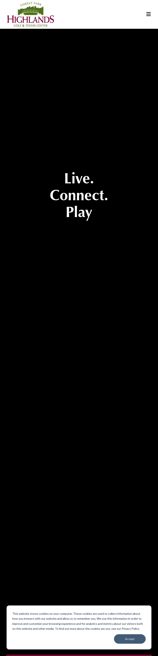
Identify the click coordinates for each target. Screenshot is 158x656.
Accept (130, 639)
